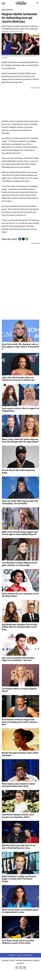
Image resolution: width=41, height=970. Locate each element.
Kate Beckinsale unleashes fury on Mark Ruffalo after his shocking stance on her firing (19, 627)
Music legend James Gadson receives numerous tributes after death (18, 785)
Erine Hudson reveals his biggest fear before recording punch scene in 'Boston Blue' (19, 722)
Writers (19, 955)
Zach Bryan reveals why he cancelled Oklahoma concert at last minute (18, 941)
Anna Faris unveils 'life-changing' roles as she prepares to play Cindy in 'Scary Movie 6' (20, 346)
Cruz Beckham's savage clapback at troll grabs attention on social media (19, 564)
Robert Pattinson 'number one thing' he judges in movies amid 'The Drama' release (19, 878)
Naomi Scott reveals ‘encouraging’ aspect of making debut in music (20, 911)
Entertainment (7, 10)
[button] (19, 238)
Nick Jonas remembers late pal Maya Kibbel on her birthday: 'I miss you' (18, 659)
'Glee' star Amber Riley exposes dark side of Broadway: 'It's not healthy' (20, 502)
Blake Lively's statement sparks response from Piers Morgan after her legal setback (20, 440)
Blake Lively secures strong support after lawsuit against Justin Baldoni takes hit (20, 533)
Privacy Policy (27, 955)
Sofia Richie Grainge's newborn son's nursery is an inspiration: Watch (18, 815)
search (38, 3)
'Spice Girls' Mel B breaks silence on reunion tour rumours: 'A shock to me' (18, 378)
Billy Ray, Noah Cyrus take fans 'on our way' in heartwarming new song (18, 846)
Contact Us (12, 955)
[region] (20, 103)
